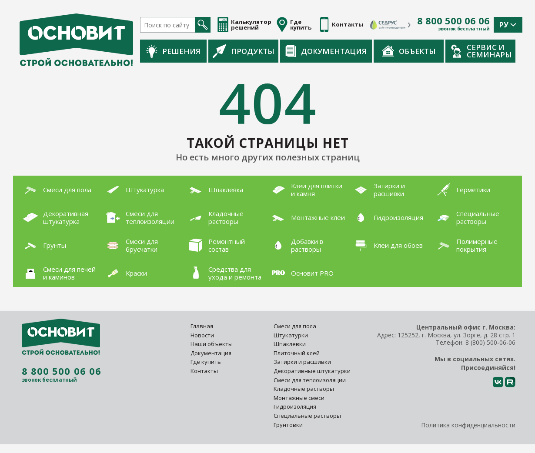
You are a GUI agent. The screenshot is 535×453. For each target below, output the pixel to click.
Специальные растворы (466, 217)
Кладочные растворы (214, 217)
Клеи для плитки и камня (305, 189)
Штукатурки (291, 335)
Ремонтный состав (215, 245)
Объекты (409, 51)
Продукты (243, 51)
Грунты (43, 245)
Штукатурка (133, 189)
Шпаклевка (214, 189)
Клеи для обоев (386, 245)
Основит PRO (301, 273)
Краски (124, 273)
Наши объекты (212, 344)
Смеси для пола (55, 189)
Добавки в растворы (295, 245)
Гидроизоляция (386, 217)
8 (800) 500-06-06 (490, 342)
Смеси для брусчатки (130, 245)
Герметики (461, 189)
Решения (173, 51)
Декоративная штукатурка (54, 217)
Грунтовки (288, 425)
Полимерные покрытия (465, 245)
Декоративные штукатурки (312, 371)
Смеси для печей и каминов (58, 273)
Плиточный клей (297, 353)
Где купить (206, 362)
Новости (202, 335)
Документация (326, 51)
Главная (202, 326)
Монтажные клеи (306, 217)
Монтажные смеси (299, 398)
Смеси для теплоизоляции (138, 217)
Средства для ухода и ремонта (223, 273)
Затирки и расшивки (377, 189)
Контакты (204, 371)
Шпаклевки (290, 344)
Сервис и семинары (481, 51)
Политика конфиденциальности (468, 425)
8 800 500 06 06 (453, 21)
